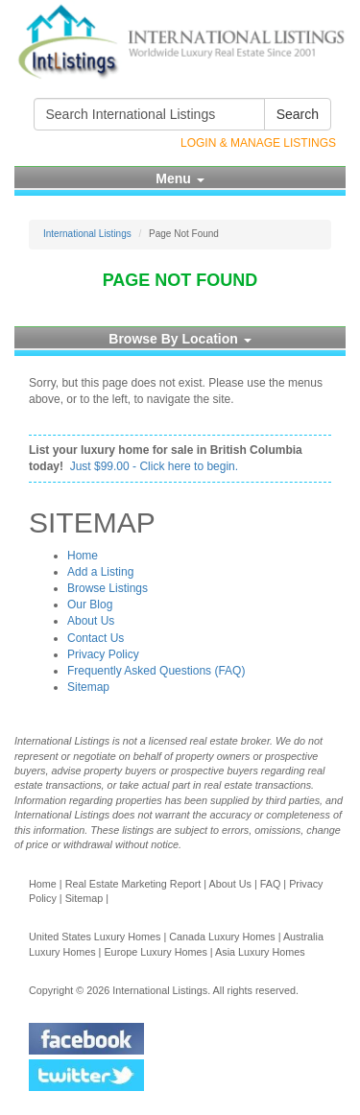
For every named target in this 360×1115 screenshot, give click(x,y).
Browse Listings (107, 588)
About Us (90, 621)
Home (82, 555)
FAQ (270, 884)
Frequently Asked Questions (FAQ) (156, 670)
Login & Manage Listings (258, 143)
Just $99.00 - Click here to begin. (154, 466)
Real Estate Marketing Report (133, 884)
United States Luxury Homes (94, 936)
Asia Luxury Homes (260, 952)
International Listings (87, 233)
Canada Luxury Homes (222, 936)
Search (297, 114)
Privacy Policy (103, 654)
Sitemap (88, 687)
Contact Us (95, 638)
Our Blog (89, 604)
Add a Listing (100, 572)
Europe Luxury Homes (155, 952)
